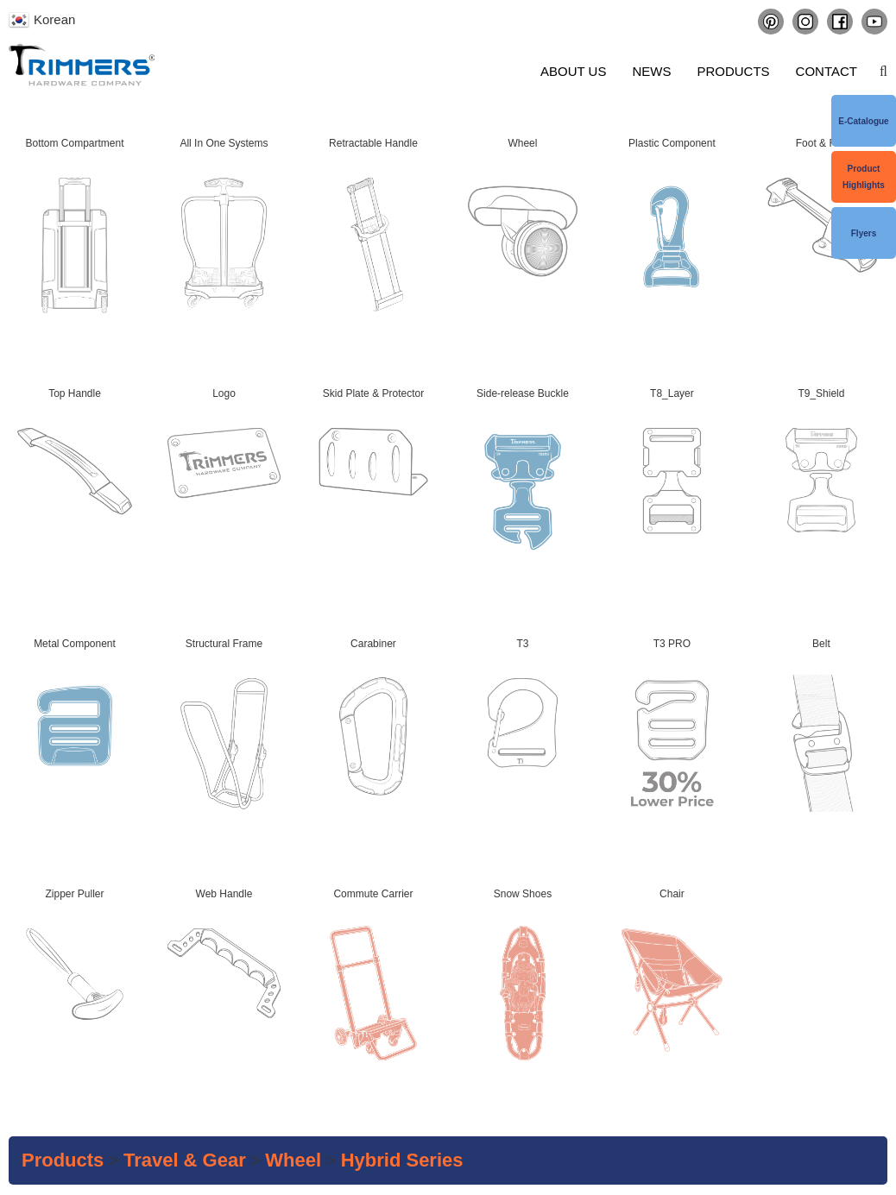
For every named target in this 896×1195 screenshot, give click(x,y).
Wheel (293, 1160)
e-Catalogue (863, 121)
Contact (826, 71)
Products (733, 71)
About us (573, 71)
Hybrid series (402, 1160)
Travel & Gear (184, 1160)
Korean (54, 19)
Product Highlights (863, 177)
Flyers (863, 233)
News (651, 71)
